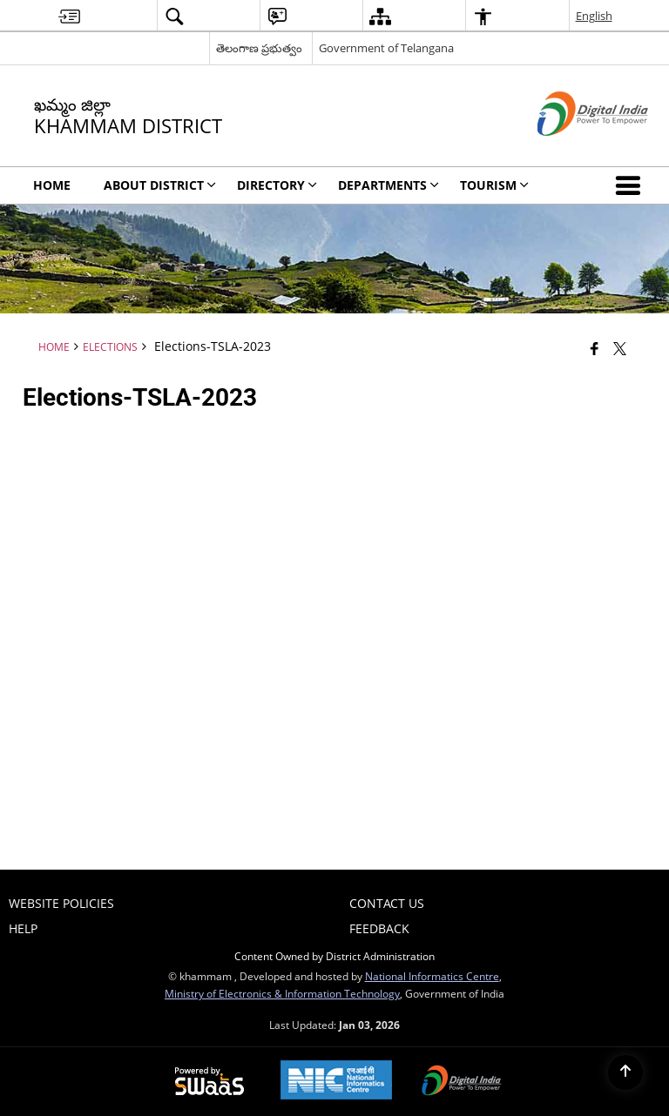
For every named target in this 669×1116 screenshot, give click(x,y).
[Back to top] (625, 1072)
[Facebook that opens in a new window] (594, 348)
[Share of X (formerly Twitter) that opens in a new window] (620, 348)
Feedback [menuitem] (379, 928)
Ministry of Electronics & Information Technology (282, 993)
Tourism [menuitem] (494, 185)
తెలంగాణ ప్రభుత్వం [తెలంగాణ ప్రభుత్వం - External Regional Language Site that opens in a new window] (259, 48)
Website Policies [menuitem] (61, 903)
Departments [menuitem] (388, 185)
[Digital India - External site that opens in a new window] (571, 150)
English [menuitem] (594, 16)
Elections (110, 346)
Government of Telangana (386, 48)
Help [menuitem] (23, 928)
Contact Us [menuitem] (386, 903)
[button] (631, 185)
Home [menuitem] (52, 185)
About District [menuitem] (160, 185)
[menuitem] (69, 16)
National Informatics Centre (432, 976)
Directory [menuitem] (277, 185)
